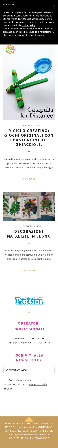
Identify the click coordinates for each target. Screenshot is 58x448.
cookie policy (28, 25)
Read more (29, 179)
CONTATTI (44, 342)
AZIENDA (19, 338)
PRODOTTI (37, 338)
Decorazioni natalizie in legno (29, 233)
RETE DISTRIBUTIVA (20, 342)
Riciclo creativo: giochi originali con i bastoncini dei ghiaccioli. (29, 137)
